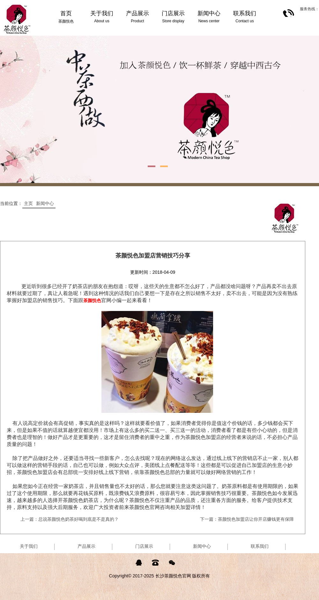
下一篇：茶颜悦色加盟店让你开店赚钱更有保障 (247, 519)
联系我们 (260, 546)
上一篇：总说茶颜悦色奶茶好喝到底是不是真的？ (69, 519)
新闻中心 (45, 203)
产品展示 (86, 546)
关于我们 (29, 546)
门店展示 (144, 546)
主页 (28, 203)
